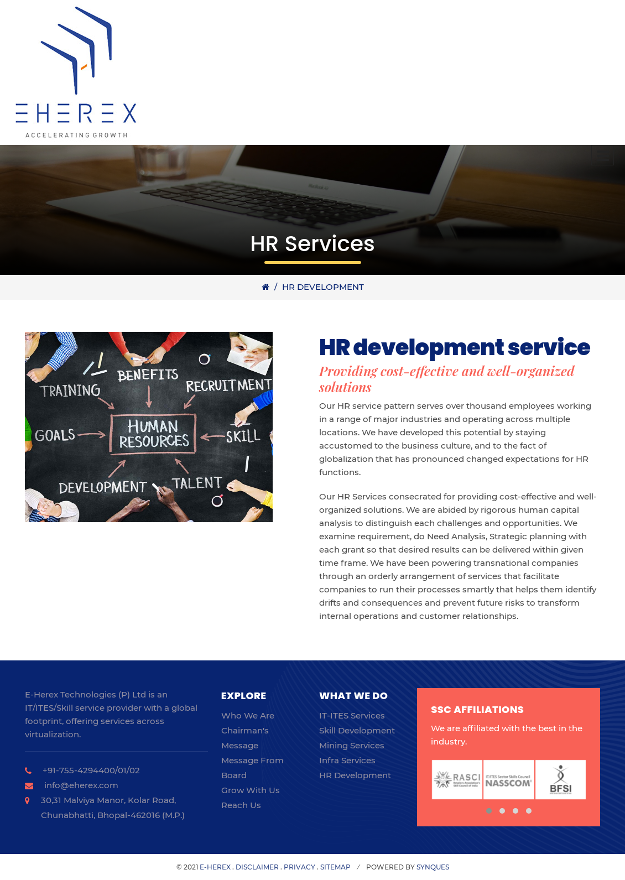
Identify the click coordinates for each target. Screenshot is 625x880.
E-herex (215, 867)
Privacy (299, 867)
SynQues (432, 867)
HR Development (323, 287)
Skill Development (357, 730)
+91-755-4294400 (79, 770)
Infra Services (347, 760)
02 (134, 770)
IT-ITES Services (352, 715)
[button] (489, 810)
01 (122, 770)
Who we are (247, 715)
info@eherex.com (81, 785)
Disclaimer (257, 867)
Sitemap (335, 867)
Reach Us (241, 805)
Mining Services (351, 745)
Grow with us (250, 790)
